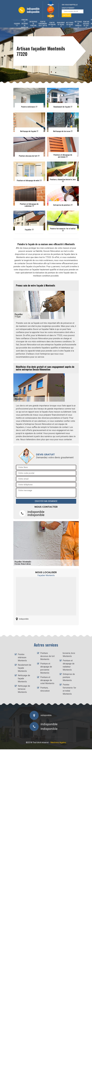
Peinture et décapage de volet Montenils (47, 680)
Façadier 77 (17, 24)
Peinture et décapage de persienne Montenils (46, 668)
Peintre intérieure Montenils (22, 657)
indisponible (33, 8)
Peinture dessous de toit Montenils (47, 656)
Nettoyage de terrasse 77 (78, 24)
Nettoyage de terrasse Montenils (24, 689)
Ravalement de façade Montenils (24, 668)
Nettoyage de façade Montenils (24, 678)
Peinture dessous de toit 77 (86, 24)
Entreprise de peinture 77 (33, 24)
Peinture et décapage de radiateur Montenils (68, 665)
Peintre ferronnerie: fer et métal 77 (42, 24)
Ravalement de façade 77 (61, 24)
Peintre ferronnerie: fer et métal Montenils (69, 689)
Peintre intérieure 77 (52, 24)
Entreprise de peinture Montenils (69, 677)
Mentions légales (58, 742)
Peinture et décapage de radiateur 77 (24, 24)
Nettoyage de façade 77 (69, 24)
